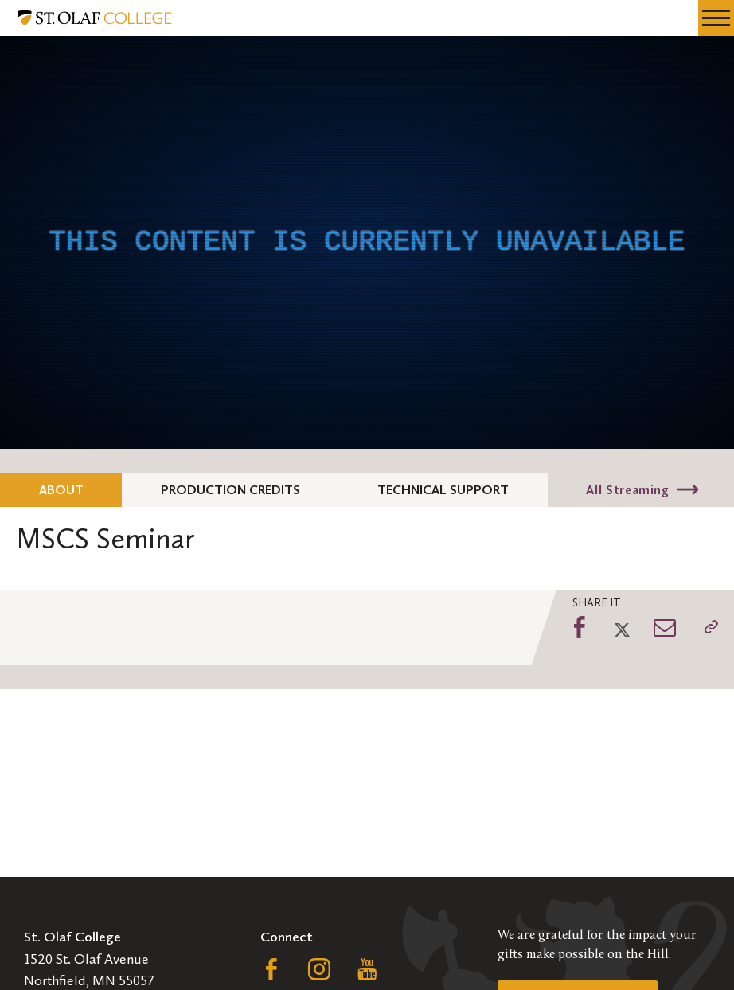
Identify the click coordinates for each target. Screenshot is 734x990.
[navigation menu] (716, 18)
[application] (367, 242)
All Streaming (627, 490)
